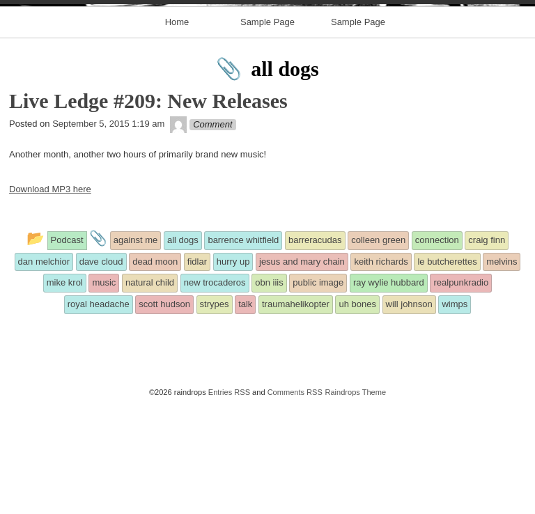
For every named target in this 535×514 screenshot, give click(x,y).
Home (177, 131)
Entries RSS (229, 501)
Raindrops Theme (355, 501)
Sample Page (267, 131)
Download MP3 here (50, 299)
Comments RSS (295, 501)
